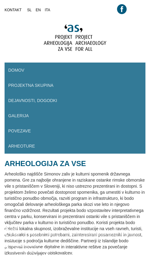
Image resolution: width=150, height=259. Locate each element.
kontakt (13, 10)
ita (47, 10)
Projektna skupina (31, 85)
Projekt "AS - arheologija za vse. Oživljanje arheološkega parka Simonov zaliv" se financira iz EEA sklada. (89, 236)
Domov (16, 70)
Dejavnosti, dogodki (32, 100)
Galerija (18, 115)
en (38, 10)
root (11, 15)
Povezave (19, 130)
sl (29, 10)
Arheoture (21, 146)
